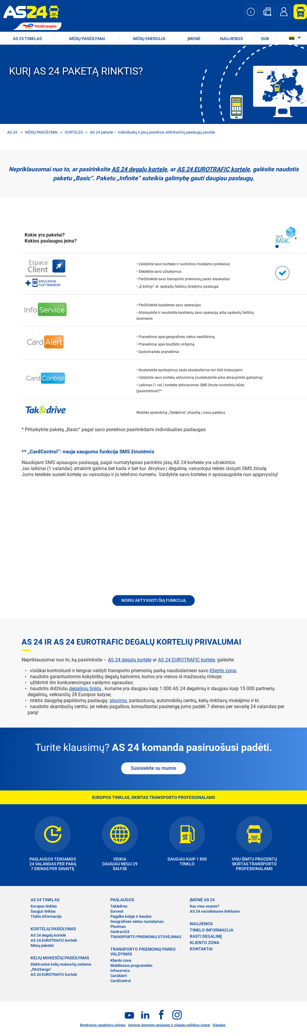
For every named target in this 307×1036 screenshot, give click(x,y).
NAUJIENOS (231, 38)
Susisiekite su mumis (153, 768)
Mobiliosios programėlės (131, 965)
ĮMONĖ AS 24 (202, 899)
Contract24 (119, 931)
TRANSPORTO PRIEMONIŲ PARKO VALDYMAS (143, 951)
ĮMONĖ (194, 38)
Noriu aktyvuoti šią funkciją (153, 600)
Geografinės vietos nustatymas (137, 921)
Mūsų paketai (42, 945)
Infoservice (120, 970)
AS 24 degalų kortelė (48, 935)
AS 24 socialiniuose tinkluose (215, 911)
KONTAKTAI (201, 948)
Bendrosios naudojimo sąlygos (103, 1025)
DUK (265, 38)
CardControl (120, 981)
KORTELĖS (74, 132)
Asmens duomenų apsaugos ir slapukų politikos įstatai (169, 1025)
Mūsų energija (149, 38)
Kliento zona (223, 670)
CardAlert (118, 975)
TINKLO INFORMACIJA (211, 930)
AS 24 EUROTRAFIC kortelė (54, 940)
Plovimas (118, 926)
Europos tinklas (44, 906)
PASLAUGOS (122, 899)
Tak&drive (118, 906)
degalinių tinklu (85, 688)
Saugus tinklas (43, 911)
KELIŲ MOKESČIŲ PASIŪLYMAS (60, 957)
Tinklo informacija (46, 916)
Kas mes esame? (204, 906)
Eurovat (116, 911)
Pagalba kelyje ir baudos (131, 916)
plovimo (118, 700)
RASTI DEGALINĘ (206, 936)
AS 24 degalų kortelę (139, 169)
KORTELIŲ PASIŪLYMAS (53, 928)
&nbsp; (153, 540)
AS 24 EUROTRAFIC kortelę (213, 169)
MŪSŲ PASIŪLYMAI (87, 38)
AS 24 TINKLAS (27, 38)
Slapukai (219, 1025)
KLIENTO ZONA (204, 942)
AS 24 (12, 132)
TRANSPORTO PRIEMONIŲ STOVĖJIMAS (145, 936)
